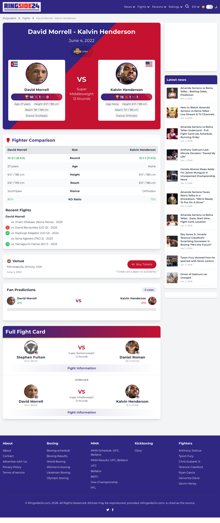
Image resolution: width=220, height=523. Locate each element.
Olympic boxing (58, 483)
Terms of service (14, 478)
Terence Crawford (191, 472)
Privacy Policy (12, 472)
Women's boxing (58, 472)
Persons (157, 6)
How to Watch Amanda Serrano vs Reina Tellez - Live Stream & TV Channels (197, 111)
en (194, 6)
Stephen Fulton (31, 363)
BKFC (94, 482)
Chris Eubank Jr (189, 467)
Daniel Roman (132, 363)
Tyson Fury (186, 461)
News (128, 6)
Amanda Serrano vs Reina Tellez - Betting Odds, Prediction (196, 91)
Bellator (96, 476)
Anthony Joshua (190, 456)
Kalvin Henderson (130, 93)
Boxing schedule (58, 456)
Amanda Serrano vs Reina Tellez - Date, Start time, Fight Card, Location (196, 218)
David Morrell (32, 90)
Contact (8, 461)
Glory (138, 456)
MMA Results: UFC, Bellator (109, 465)
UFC (94, 471)
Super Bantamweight (82, 358)
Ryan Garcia (187, 478)
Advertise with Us (15, 467)
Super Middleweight (81, 94)
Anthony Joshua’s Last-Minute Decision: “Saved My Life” (197, 153)
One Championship (104, 487)
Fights (142, 6)
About (7, 456)
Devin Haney (187, 489)
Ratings (174, 6)
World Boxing (56, 467)
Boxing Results (57, 461)
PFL (93, 493)
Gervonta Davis (189, 483)
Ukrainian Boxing (58, 478)
